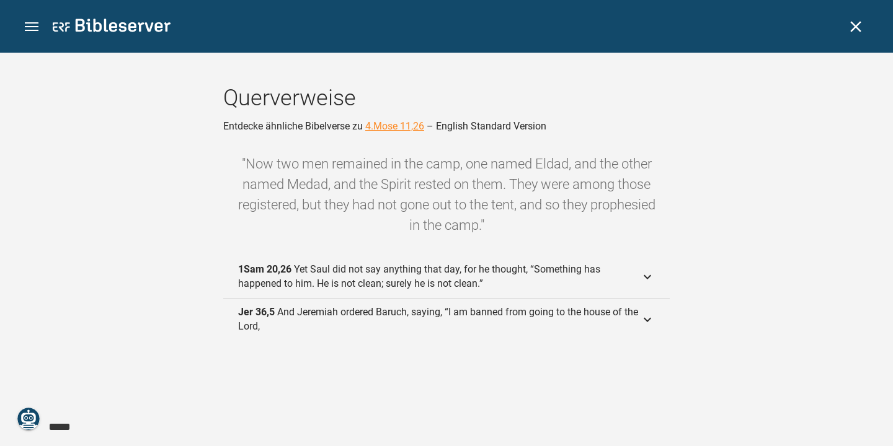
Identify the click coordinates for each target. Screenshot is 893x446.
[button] (31, 27)
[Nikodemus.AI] (28, 419)
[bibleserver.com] (112, 27)
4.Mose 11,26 (394, 126)
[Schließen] (855, 26)
